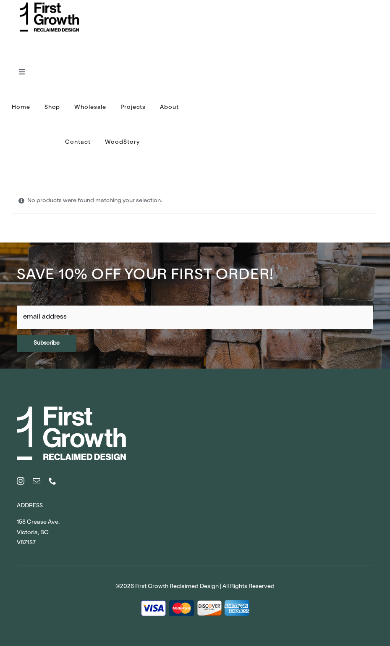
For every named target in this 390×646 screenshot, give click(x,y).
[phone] (52, 481)
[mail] (36, 481)
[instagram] (20, 481)
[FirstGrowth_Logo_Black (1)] (49, 5)
